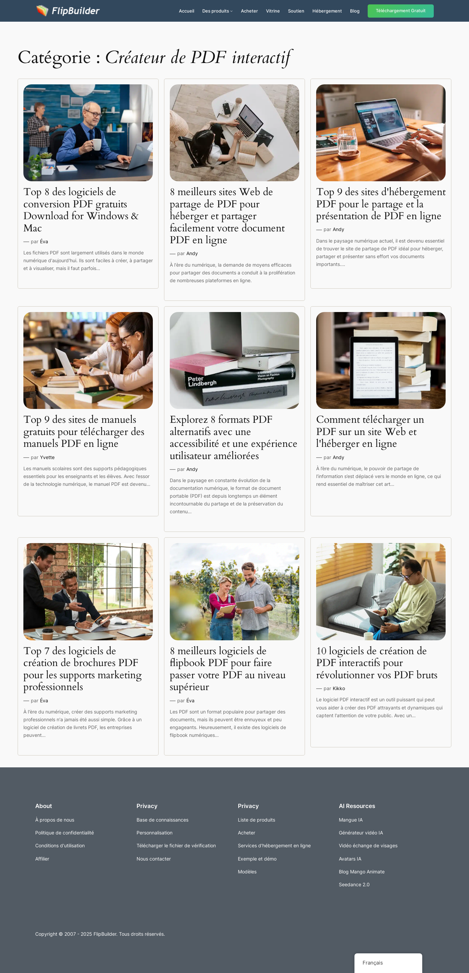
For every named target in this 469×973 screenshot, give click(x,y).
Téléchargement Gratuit (401, 10)
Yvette (47, 457)
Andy (192, 253)
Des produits (215, 11)
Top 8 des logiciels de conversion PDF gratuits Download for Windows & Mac (81, 210)
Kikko (339, 688)
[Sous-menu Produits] (231, 10)
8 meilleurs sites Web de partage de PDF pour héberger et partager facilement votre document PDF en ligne (227, 216)
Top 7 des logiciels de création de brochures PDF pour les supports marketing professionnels (82, 669)
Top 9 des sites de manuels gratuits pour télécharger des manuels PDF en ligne (83, 432)
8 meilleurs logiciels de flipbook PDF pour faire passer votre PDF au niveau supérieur (228, 669)
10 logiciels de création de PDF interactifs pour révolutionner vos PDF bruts (376, 663)
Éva (44, 241)
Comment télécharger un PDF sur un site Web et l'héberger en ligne (370, 432)
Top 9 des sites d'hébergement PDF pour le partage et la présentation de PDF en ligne (381, 204)
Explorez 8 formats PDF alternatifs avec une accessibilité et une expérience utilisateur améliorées (234, 438)
